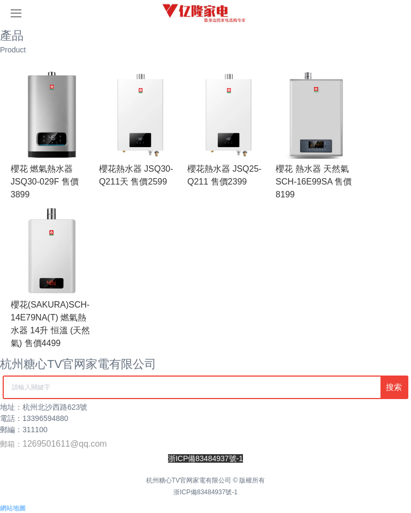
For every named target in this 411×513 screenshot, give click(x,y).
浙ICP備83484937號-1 (205, 492)
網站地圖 (13, 508)
